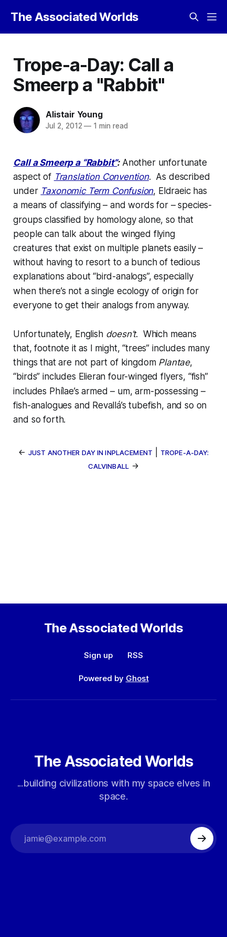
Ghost (137, 678)
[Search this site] (194, 16)
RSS (135, 655)
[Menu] (211, 16)
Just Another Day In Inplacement (90, 452)
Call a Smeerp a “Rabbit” (65, 162)
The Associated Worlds (74, 17)
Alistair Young (74, 114)
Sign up (98, 655)
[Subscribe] (201, 838)
